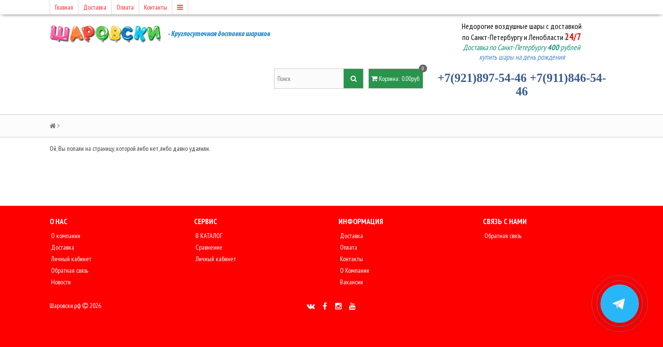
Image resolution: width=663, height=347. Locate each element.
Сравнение (208, 247)
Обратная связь (69, 270)
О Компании (353, 270)
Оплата (125, 7)
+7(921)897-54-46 (482, 77)
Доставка (94, 7)
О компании (65, 235)
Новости (60, 282)
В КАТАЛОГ (208, 235)
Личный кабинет (70, 258)
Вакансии (350, 282)
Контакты (155, 7)
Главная (64, 7)
